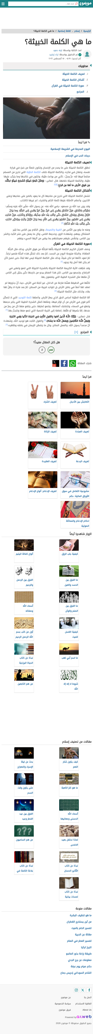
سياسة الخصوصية (63, 1004)
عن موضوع (66, 997)
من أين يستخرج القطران (79, 921)
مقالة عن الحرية (83, 934)
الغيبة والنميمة (54, 229)
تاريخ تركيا (86, 947)
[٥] (56, 291)
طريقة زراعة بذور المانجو (78, 953)
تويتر (55, 363)
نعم (51, 349)
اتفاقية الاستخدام (83, 1004)
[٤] (62, 261)
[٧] (45, 320)
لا (42, 349)
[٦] (7, 310)
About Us (87, 1010)
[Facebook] (89, 990)
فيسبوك (64, 363)
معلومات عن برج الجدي (79, 960)
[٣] (62, 223)
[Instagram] (76, 990)
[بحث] (76, 4)
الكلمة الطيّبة (33, 172)
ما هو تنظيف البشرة (80, 915)
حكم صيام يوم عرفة (81, 966)
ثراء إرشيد (53, 55)
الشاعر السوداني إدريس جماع (75, 972)
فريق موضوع (65, 1010)
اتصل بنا (87, 997)
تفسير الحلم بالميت (81, 928)
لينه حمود (57, 50)
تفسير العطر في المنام (79, 941)
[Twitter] (82, 990)
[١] (57, 184)
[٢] (55, 184)
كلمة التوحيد (25, 297)
